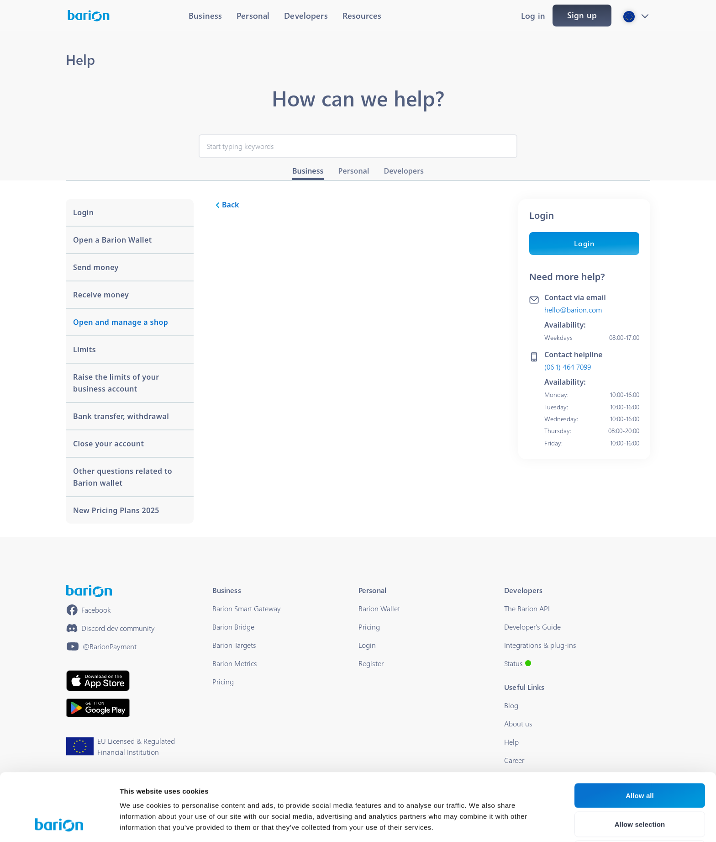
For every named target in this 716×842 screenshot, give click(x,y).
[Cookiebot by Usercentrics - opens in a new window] (59, 824)
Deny (639, 790)
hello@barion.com (573, 309)
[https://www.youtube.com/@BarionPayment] (101, 646)
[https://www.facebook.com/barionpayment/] (88, 609)
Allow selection (640, 761)
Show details (479, 824)
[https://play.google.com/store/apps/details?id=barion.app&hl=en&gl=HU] (98, 708)
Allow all (640, 732)
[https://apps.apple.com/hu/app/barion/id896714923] (98, 680)
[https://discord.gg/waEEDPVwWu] (110, 628)
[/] (89, 591)
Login (584, 243)
